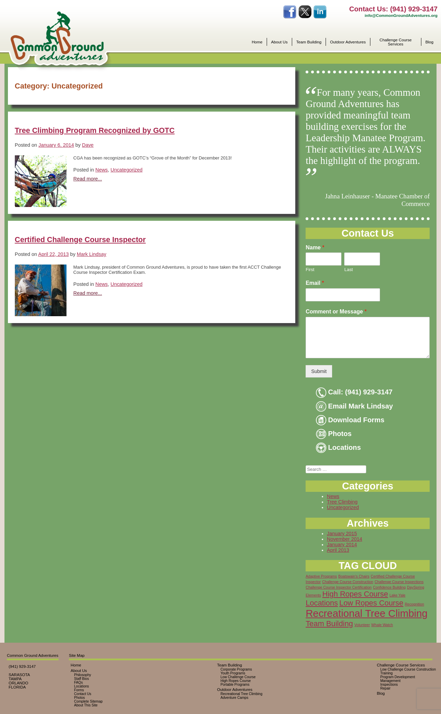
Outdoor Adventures (348, 42)
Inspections (389, 684)
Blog (429, 42)
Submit (319, 371)
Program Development (397, 677)
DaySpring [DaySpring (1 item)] (415, 587)
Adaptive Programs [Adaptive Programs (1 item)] (321, 576)
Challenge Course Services (396, 42)
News (101, 170)
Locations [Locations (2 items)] (322, 603)
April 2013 (338, 550)
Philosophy (82, 675)
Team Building (308, 42)
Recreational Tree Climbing (241, 694)
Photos (333, 433)
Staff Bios (81, 679)
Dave (88, 145)
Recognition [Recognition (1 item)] (414, 604)
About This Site (86, 705)
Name (315, 247)
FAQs (78, 682)
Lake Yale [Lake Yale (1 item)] (397, 595)
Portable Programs (234, 684)
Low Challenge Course (238, 677)
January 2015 (342, 533)
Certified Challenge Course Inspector (80, 239)
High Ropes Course (235, 681)
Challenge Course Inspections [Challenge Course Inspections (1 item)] (399, 582)
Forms (79, 690)
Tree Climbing (342, 502)
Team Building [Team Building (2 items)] (329, 623)
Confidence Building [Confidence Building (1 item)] (389, 587)
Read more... (87, 179)
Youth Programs (232, 673)
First (310, 269)
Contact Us (82, 694)
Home (257, 42)
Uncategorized (127, 170)
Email (315, 283)
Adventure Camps (234, 698)
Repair (385, 688)
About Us (279, 42)
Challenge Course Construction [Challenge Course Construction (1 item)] (347, 582)
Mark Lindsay (91, 254)
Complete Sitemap (88, 701)
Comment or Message (336, 311)
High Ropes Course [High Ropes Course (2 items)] (355, 594)
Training (386, 673)
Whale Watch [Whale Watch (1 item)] (382, 625)
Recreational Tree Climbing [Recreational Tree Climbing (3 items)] (367, 613)
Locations (338, 447)
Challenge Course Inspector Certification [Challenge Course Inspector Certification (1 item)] (338, 587)
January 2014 (342, 544)
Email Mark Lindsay (354, 406)
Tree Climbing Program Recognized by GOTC (95, 130)
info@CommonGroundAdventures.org (401, 15)
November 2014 (344, 539)
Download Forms (350, 420)
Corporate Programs (236, 669)
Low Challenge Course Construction (408, 669)
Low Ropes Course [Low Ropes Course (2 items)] (371, 603)
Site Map (76, 655)
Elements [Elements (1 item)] (313, 595)
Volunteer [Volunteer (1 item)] (362, 625)
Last (348, 269)
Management (390, 681)
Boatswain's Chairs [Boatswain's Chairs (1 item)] (353, 576)
